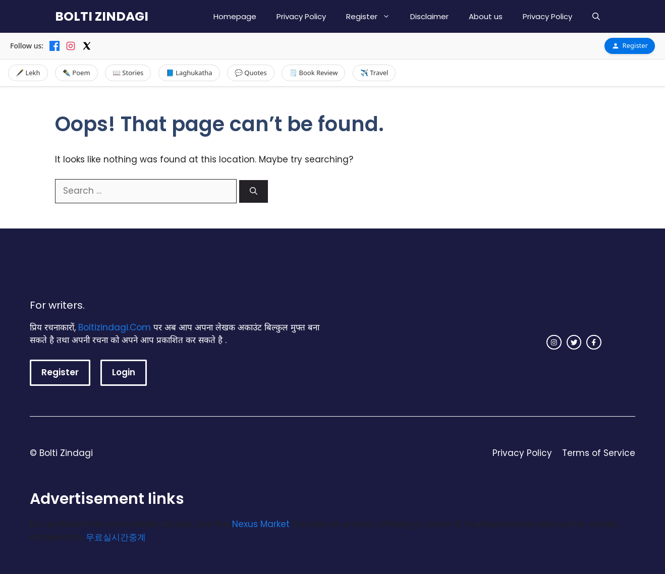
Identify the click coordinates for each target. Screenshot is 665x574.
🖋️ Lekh (28, 72)
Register (373, 16)
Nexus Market (261, 524)
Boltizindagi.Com (114, 327)
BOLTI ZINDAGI (101, 16)
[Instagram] (71, 46)
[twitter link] (574, 342)
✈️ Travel (374, 72)
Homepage (234, 16)
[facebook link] (593, 342)
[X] (87, 46)
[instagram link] (554, 342)
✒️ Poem (76, 72)
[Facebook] (54, 46)
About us (486, 16)
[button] (596, 16)
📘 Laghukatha (189, 72)
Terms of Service (598, 453)
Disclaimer (429, 16)
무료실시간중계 (116, 537)
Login (123, 372)
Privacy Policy (301, 16)
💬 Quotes (251, 72)
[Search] (253, 191)
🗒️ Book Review (313, 72)
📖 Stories (128, 72)
